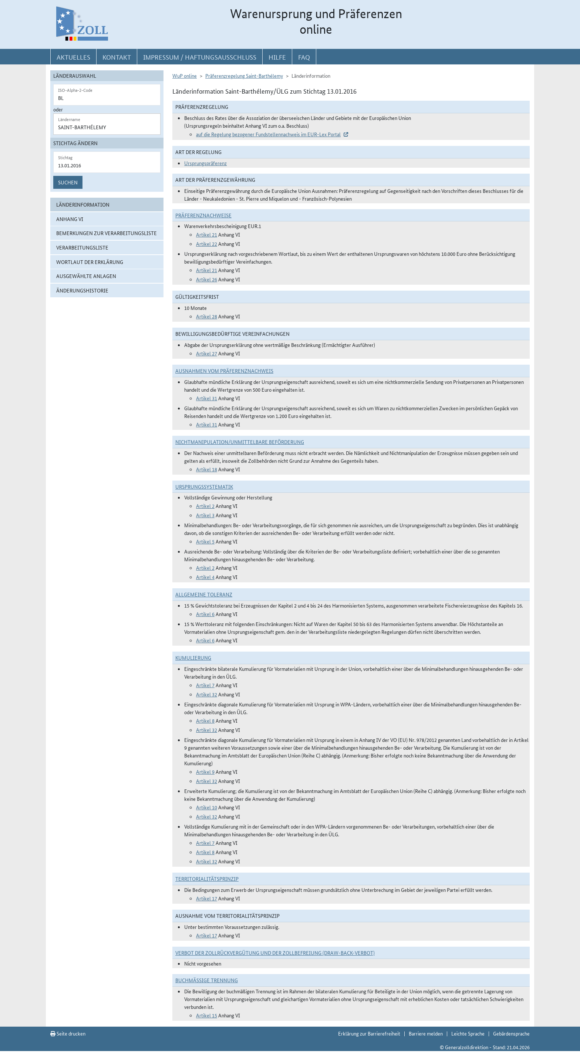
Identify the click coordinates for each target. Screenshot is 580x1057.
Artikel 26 (206, 279)
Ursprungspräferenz (205, 163)
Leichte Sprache (468, 1033)
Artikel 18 (206, 469)
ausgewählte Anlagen (86, 276)
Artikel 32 (206, 694)
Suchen (68, 182)
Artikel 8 (205, 720)
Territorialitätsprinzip (207, 878)
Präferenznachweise (203, 215)
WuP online (184, 75)
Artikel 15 (206, 1015)
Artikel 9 (205, 771)
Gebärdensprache (511, 1033)
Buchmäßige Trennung (206, 980)
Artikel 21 (206, 234)
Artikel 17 (206, 898)
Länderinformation (82, 204)
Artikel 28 (206, 316)
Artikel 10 (206, 807)
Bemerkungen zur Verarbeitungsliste (106, 233)
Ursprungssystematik (204, 486)
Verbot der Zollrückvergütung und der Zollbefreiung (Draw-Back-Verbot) (275, 952)
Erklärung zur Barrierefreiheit (369, 1033)
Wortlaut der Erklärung (89, 261)
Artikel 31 (206, 398)
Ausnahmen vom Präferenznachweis (224, 370)
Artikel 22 (206, 243)
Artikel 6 (205, 614)
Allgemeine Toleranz (203, 594)
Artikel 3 (205, 515)
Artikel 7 (205, 685)
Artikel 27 (206, 353)
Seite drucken (67, 1033)
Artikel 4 (205, 577)
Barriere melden (426, 1033)
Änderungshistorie (82, 290)
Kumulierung (193, 657)
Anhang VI (69, 219)
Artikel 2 (205, 505)
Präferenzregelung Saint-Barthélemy (244, 75)
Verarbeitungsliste (82, 247)
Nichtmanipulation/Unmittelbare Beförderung (239, 441)
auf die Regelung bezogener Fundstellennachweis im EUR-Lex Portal (268, 134)
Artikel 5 (205, 541)
